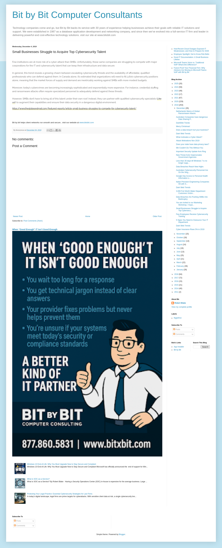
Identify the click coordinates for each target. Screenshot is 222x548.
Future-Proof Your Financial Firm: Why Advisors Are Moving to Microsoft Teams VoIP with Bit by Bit (190, 70)
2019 (176, 105)
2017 (176, 278)
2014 (176, 288)
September (181, 241)
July (178, 248)
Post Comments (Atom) (33, 221)
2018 (176, 274)
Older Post (157, 216)
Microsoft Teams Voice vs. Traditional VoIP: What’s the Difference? (189, 64)
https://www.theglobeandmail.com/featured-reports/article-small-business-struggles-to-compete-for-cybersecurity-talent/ (74, 108)
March (179, 262)
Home (87, 216)
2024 (176, 87)
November (181, 234)
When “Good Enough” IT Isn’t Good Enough (34, 229)
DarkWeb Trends (183, 123)
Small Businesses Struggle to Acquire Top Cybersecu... (191, 209)
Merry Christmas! (183, 126)
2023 (176, 91)
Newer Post (18, 216)
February (180, 266)
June (179, 252)
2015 (176, 285)
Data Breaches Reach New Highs (189, 167)
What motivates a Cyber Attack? (189, 137)
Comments (178, 334)
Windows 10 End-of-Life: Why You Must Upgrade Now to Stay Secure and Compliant (61, 464)
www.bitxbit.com (86, 122)
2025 (176, 83)
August (180, 244)
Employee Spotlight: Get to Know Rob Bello (191, 54)
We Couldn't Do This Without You (189, 148)
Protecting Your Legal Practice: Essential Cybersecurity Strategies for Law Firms (59, 494)
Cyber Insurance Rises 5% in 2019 (190, 229)
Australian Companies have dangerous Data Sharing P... (192, 118)
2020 (176, 101)
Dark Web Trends (183, 134)
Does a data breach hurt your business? (192, 130)
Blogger (122, 534)
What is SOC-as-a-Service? (38, 479)
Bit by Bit (177, 350)
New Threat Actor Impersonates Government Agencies (189, 156)
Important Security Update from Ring (191, 151)
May (179, 255)
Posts (176, 329)
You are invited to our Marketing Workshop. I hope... (189, 204)
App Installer (179, 347)
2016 (176, 281)
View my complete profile (181, 307)
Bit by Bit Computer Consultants (77, 15)
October (180, 237)
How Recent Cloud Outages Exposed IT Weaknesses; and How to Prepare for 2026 (191, 50)
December (181, 108)
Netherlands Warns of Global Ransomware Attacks (188, 112)
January (180, 270)
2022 (176, 94)
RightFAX (178, 318)
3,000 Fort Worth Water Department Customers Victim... (190, 192)
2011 (176, 292)
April (179, 259)
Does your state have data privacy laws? (192, 144)
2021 (176, 98)
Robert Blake (180, 303)
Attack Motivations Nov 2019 (187, 141)
